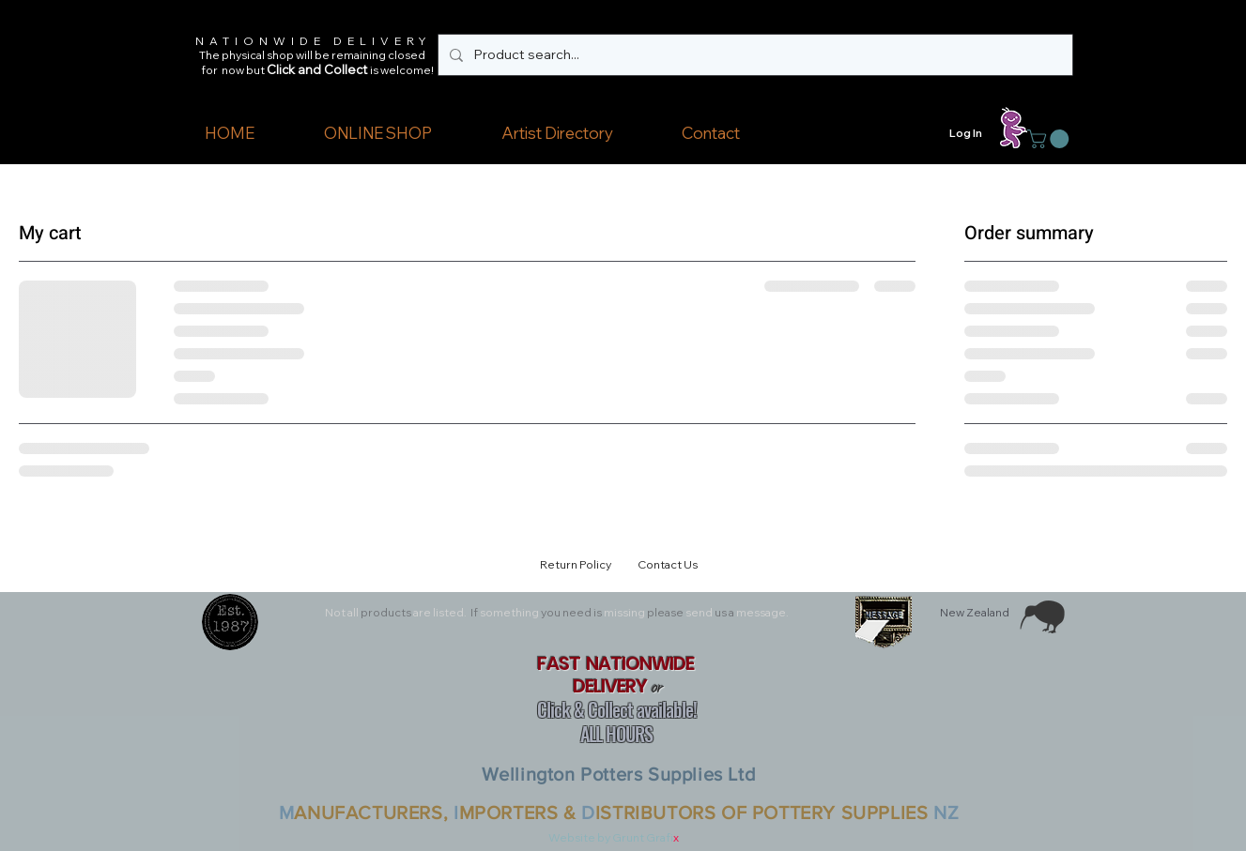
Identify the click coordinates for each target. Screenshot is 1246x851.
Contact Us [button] (668, 564)
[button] (378, 133)
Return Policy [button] (578, 564)
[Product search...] (753, 55)
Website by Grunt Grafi (610, 837)
